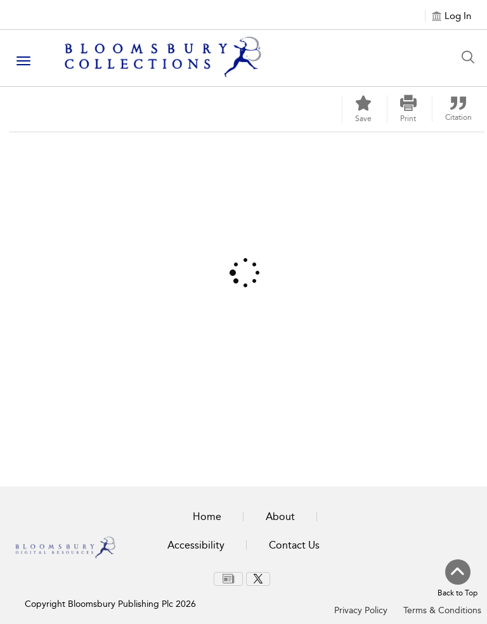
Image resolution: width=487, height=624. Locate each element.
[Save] (363, 109)
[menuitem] (228, 579)
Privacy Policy (360, 610)
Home (207, 516)
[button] (408, 109)
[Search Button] (471, 57)
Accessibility (195, 545)
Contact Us (294, 545)
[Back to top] (457, 579)
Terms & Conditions (442, 610)
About (280, 516)
